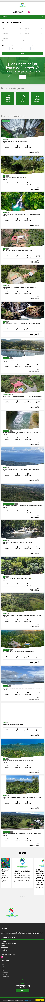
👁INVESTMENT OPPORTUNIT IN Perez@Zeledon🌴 (17, 578)
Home (3, 964)
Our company (5, 972)
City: (3, 30)
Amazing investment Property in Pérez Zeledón (17, 250)
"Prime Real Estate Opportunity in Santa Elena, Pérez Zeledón (22, 797)
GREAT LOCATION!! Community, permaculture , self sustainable (22, 615)
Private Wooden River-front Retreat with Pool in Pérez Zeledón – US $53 (22, 396)
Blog (3, 970)
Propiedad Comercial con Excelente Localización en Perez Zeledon (22, 833)
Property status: (5, 40)
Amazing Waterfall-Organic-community (15, 141)
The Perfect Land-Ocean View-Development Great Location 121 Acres (22, 323)
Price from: (22, 45)
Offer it (22, 77)
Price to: (33, 45)
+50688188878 (20, 11)
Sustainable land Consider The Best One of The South (19, 287)
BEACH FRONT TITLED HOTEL (10, 360)
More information (27, 1000)
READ (15, 886)
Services (4, 968)
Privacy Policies (5, 976)
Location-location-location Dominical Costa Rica (18, 761)
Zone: (3, 35)
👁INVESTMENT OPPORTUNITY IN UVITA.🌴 (14, 177)
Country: (4, 26)
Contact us (4, 974)
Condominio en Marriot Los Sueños (13, 724)
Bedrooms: (4, 45)
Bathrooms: (13, 45)
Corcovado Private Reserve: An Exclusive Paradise (18, 651)
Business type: (26, 40)
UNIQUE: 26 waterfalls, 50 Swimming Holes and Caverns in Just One (22, 433)
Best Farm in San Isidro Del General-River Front (17, 542)
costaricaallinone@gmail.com (8, 954)
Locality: (25, 30)
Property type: (26, 35)
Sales (3, 966)
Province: (25, 26)
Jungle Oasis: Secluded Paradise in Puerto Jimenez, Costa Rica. (22, 688)
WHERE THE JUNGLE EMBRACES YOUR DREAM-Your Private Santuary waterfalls (22, 214)
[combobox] (12, 28)
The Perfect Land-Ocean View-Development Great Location (21, 469)
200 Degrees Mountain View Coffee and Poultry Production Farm (22, 505)
